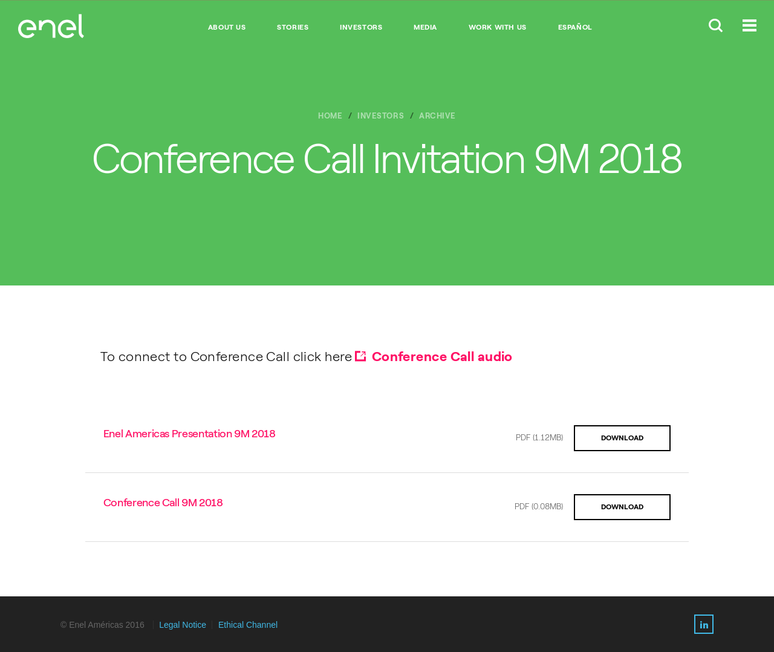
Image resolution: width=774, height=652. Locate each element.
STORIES (292, 27)
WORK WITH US (498, 27)
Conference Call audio (442, 356)
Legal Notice (182, 625)
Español (575, 27)
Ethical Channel (248, 625)
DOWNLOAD (622, 438)
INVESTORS (361, 27)
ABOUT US (227, 27)
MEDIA (425, 27)
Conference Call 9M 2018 (163, 502)
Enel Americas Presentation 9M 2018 (189, 433)
